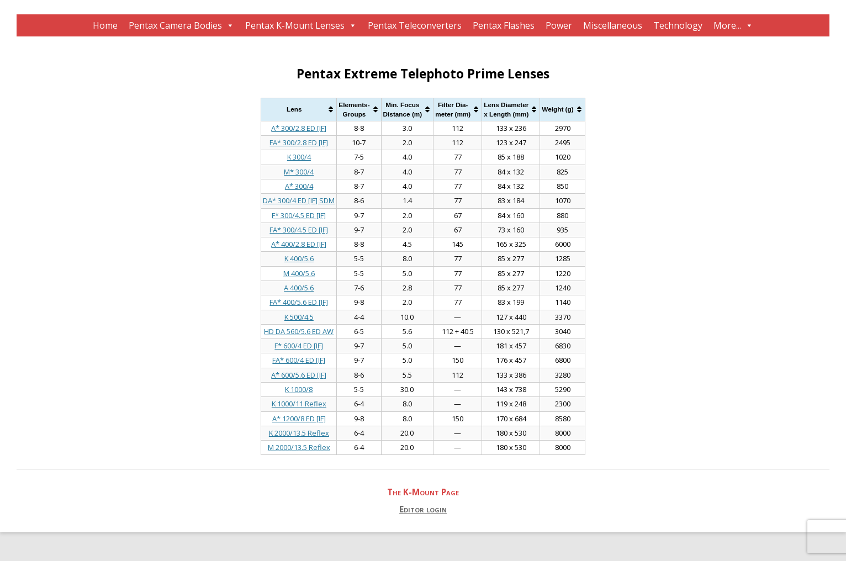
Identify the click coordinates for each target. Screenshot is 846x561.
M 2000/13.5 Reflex (299, 447)
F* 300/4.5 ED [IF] (299, 215)
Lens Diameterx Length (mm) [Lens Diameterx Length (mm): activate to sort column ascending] (506, 109)
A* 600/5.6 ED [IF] (298, 375)
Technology (677, 25)
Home (105, 25)
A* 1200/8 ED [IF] (299, 419)
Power (559, 25)
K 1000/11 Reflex (299, 404)
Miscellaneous (612, 25)
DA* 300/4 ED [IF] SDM (299, 200)
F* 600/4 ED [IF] (298, 346)
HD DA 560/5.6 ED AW (299, 331)
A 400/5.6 (299, 288)
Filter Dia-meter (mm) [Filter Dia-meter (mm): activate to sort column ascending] (452, 109)
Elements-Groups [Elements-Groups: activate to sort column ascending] (354, 109)
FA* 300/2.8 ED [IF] (298, 142)
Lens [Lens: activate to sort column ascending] (294, 109)
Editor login (423, 509)
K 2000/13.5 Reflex (299, 433)
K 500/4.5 (299, 317)
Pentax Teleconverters (415, 25)
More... (727, 25)
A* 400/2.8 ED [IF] (298, 244)
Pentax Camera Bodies (175, 25)
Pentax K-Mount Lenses (295, 25)
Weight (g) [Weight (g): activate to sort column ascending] (557, 109)
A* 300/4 (299, 186)
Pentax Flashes (504, 25)
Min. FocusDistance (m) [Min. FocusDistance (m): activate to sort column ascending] (402, 109)
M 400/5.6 (299, 273)
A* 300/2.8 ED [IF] (298, 128)
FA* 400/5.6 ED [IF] (298, 302)
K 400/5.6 (299, 258)
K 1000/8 (299, 389)
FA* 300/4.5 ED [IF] (298, 230)
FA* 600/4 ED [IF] (298, 360)
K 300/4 (299, 157)
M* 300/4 (299, 172)
